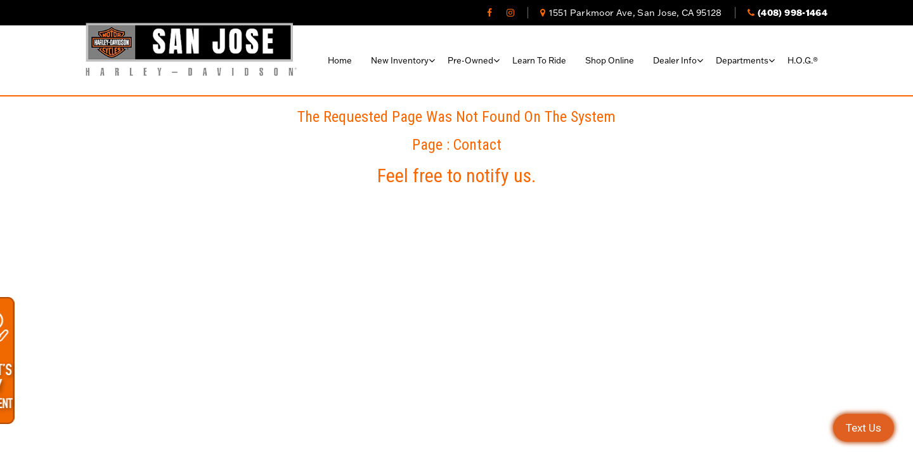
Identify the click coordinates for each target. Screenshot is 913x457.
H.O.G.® (802, 60)
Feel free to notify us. (456, 175)
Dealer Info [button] (675, 60)
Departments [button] (742, 60)
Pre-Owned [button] (470, 60)
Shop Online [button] (609, 60)
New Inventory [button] (400, 60)
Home (340, 60)
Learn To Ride (539, 60)
